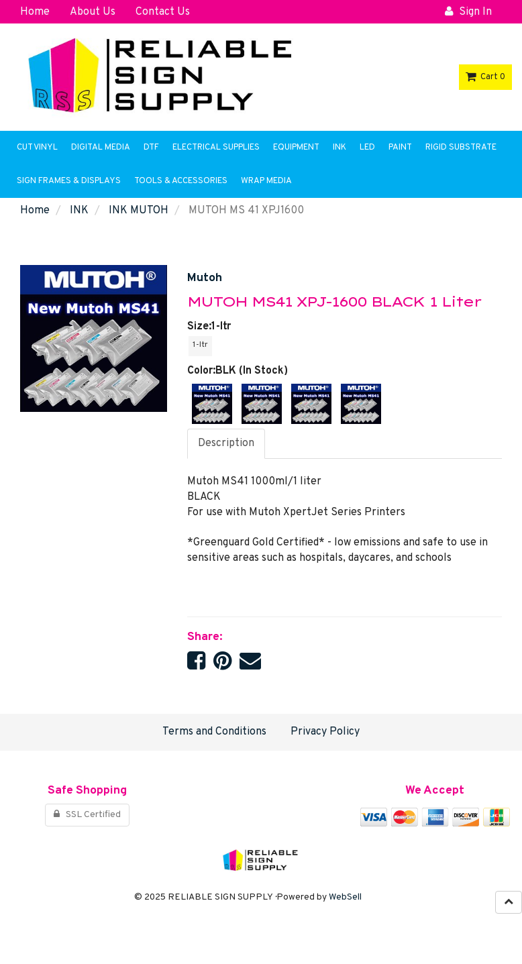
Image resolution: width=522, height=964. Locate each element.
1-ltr (200, 344)
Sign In (468, 12)
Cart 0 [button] (485, 77)
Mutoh (204, 278)
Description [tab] (226, 443)
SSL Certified (87, 814)
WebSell (345, 897)
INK (79, 210)
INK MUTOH (138, 210)
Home (35, 210)
